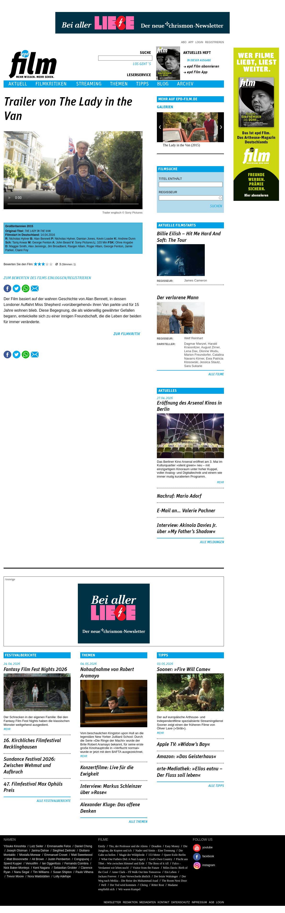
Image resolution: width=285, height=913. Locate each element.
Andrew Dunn (127, 238)
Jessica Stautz (210, 362)
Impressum (199, 902)
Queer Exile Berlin (175, 855)
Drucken (44, 288)
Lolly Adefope (62, 876)
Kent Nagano (41, 867)
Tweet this (16, 288)
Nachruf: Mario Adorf (179, 496)
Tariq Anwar (19, 242)
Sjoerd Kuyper (13, 863)
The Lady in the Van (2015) (181, 145)
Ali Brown (38, 859)
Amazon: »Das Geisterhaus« (186, 756)
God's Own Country (160, 859)
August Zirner (210, 347)
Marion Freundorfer (197, 354)
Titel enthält (170, 178)
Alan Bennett (42, 238)
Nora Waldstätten (39, 876)
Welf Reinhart (193, 338)
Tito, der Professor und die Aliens (128, 846)
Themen (119, 83)
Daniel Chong (83, 846)
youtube (207, 847)
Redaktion (130, 902)
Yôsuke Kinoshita (15, 846)
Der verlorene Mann (178, 297)
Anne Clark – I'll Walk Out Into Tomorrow (136, 872)
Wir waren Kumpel (129, 889)
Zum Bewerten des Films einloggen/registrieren (47, 278)
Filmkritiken (51, 83)
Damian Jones (85, 238)
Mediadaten (147, 902)
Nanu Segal (21, 872)
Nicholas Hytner (19, 238)
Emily (101, 846)
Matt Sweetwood (81, 855)
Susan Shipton (62, 872)
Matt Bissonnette (17, 859)
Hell (103, 885)
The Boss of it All (158, 863)
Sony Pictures (84, 242)
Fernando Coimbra (76, 863)
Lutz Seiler (36, 846)
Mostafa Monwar (29, 855)
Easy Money (172, 846)
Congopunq (81, 859)
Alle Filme (216, 374)
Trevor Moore (15, 876)
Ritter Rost (157, 885)
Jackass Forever (107, 876)
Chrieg (144, 885)
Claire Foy (21, 250)
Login (199, 42)
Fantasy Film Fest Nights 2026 (35, 669)
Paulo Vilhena (84, 872)
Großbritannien (15, 226)
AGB (211, 902)
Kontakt (163, 902)
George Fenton (41, 242)
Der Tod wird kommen (123, 885)
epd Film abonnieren (203, 66)
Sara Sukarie (193, 366)
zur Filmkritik (127, 334)
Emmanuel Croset (55, 855)
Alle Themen (138, 821)
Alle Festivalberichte (54, 801)
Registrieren (214, 42)
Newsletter (112, 902)
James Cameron (195, 280)
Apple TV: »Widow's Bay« (183, 744)
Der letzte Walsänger (166, 876)
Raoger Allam (76, 246)
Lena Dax (191, 351)
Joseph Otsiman (17, 850)
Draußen (156, 846)
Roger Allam (94, 246)
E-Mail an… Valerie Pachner (186, 510)
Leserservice (139, 75)
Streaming (89, 83)
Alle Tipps (216, 786)
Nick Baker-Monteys (16, 867)
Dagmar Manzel (195, 343)
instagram (208, 865)
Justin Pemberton (59, 859)
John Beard (63, 242)
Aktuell (17, 83)
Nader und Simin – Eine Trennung (155, 850)
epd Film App (197, 72)
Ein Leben (171, 872)
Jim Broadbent (57, 246)
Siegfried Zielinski (64, 850)
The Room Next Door (174, 880)
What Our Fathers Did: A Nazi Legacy (123, 859)
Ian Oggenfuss (51, 863)
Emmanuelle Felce (59, 846)
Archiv (185, 83)
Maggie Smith (18, 246)
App (191, 42)
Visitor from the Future (146, 867)
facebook (208, 856)
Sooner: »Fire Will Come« (184, 669)
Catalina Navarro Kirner (204, 356)
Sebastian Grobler (65, 867)
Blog (163, 83)
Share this (7, 288)
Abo (183, 42)
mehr (220, 482)
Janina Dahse (40, 850)
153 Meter (154, 855)
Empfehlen (35, 288)
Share (25, 288)
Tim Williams (41, 872)
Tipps (142, 83)
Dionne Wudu (208, 351)
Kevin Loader (105, 238)
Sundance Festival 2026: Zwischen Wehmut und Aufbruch (29, 766)
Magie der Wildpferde (132, 855)
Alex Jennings (37, 246)
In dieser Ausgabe (199, 60)
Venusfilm (32, 863)
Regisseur (168, 192)
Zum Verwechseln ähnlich (135, 876)
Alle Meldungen (212, 542)
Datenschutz (180, 902)
